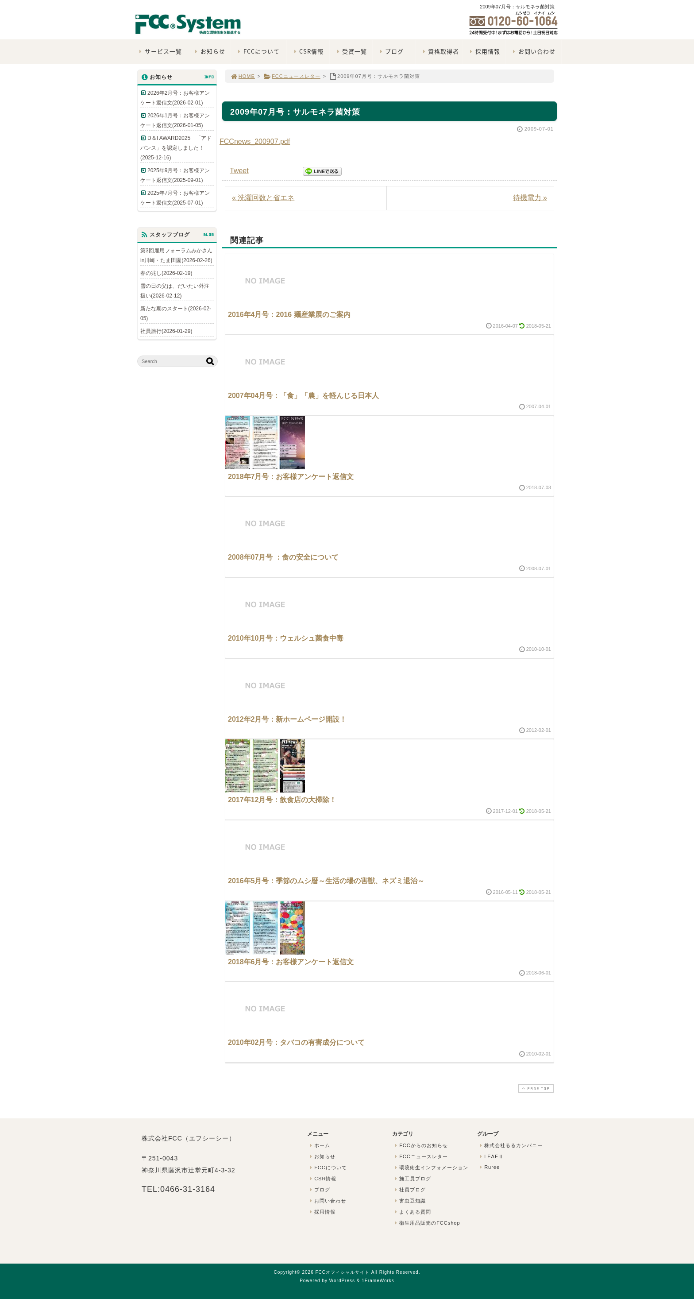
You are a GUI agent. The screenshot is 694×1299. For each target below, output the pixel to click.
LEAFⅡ (491, 1156)
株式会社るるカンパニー (510, 1145)
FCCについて (258, 51)
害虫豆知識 (409, 1200)
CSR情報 (308, 51)
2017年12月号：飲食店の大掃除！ (282, 800)
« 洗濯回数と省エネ (263, 197)
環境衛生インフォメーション (430, 1167)
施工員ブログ (412, 1178)
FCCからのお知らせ (420, 1145)
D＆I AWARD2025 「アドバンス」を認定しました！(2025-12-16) (176, 148)
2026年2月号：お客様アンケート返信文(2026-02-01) (175, 98)
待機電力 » (530, 197)
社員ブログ (409, 1189)
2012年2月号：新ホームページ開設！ (287, 719)
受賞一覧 (351, 51)
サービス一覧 (159, 51)
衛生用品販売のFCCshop (426, 1223)
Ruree (489, 1167)
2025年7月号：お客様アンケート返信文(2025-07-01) (175, 198)
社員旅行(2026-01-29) (166, 331)
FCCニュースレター (291, 76)
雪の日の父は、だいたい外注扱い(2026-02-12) (174, 291)
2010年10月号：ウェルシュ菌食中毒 (285, 638)
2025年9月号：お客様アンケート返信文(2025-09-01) (175, 175)
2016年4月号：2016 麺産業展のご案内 (289, 314)
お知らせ (209, 51)
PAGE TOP (535, 1088)
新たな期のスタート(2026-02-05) (175, 313)
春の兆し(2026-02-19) (166, 273)
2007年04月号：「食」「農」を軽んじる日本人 (303, 395)
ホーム (319, 1145)
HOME (242, 76)
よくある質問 (412, 1211)
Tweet (239, 170)
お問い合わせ (533, 51)
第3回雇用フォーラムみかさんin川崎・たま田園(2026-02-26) (176, 255)
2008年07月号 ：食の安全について (283, 557)
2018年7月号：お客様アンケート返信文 (291, 476)
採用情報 (484, 51)
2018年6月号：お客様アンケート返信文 (291, 962)
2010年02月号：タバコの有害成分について (296, 1042)
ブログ (391, 51)
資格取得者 (439, 51)
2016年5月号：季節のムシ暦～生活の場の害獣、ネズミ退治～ (326, 881)
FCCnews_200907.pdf (255, 141)
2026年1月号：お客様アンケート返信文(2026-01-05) (175, 120)
